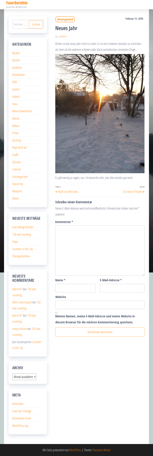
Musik (15, 118)
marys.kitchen (19, 328)
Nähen (15, 125)
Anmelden (17, 403)
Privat (15, 133)
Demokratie (18, 74)
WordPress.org (20, 425)
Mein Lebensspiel (22, 302)
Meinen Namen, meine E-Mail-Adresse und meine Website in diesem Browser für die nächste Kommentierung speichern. (95, 319)
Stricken (16, 162)
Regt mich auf (19, 147)
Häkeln (16, 96)
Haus (15, 103)
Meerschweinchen (22, 111)
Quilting (16, 140)
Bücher (16, 60)
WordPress (75, 450)
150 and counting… (22, 234)
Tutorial (16, 169)
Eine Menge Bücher (22, 227)
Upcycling (17, 183)
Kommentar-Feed (21, 418)
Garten (15, 89)
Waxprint (17, 191)
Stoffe (15, 154)
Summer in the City (22, 249)
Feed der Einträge (21, 411)
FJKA (14, 82)
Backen (16, 53)
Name (60, 280)
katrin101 (63, 36)
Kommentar (64, 221)
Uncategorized (65, 19)
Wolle (15, 198)
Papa (15, 241)
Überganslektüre (21, 256)
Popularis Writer (101, 450)
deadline (17, 67)
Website (60, 296)
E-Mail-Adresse (111, 280)
